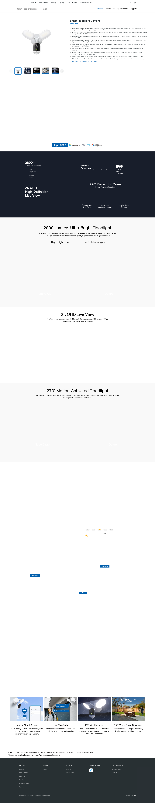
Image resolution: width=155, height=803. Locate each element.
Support (45, 769)
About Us (68, 769)
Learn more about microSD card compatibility (85, 61)
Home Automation (24, 783)
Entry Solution (23, 773)
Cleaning (22, 776)
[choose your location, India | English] (130, 795)
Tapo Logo (23, 2)
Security (21, 769)
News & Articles (70, 773)
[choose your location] (135, 3)
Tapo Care (22, 787)
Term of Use (115, 773)
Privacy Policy (116, 769)
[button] (62, 71)
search (131, 3)
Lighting (21, 780)
